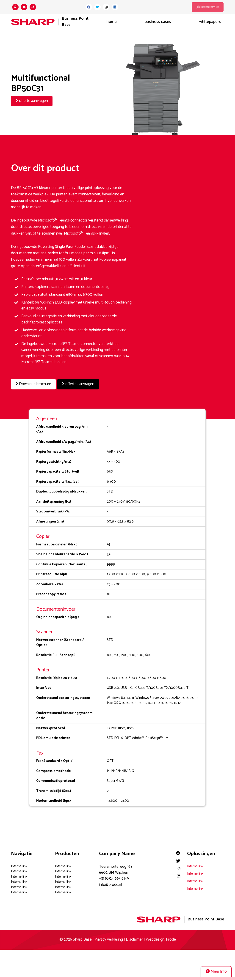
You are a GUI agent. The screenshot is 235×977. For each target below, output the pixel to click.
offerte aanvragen (32, 101)
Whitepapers (210, 22)
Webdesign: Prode (161, 939)
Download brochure (34, 384)
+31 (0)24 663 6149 (114, 878)
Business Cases (158, 22)
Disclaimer (134, 939)
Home (111, 22)
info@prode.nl (110, 884)
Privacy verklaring (109, 939)
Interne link (19, 866)
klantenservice (208, 7)
